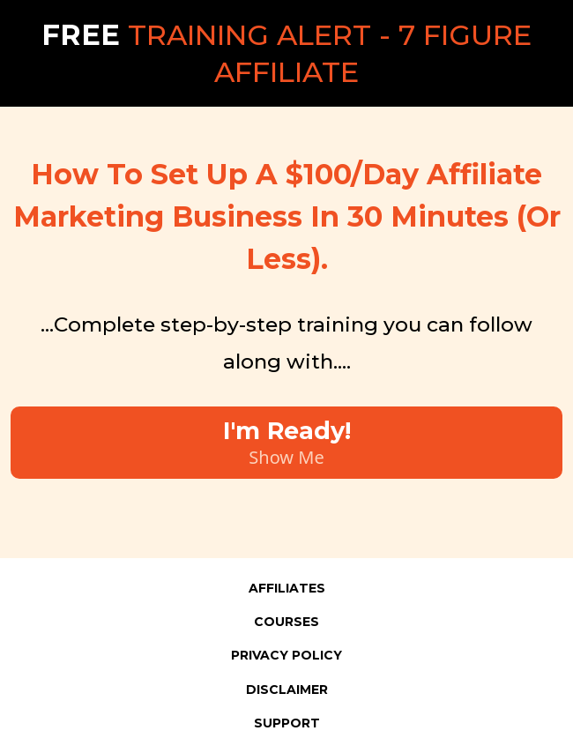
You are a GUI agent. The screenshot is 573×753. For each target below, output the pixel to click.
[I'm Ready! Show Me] (286, 442)
